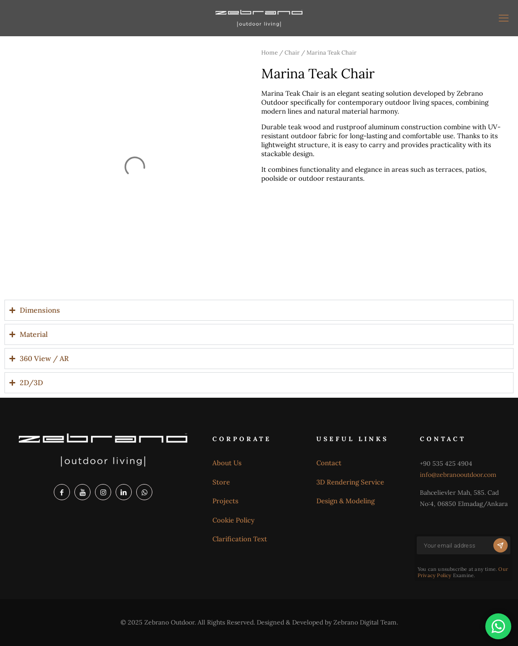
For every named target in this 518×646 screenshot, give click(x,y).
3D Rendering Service (350, 482)
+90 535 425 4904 (446, 463)
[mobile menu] (503, 18)
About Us (227, 463)
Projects (225, 501)
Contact (328, 463)
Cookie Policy (233, 520)
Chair (292, 52)
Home (269, 52)
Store (221, 482)
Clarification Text (239, 539)
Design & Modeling (345, 501)
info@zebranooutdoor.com (458, 475)
